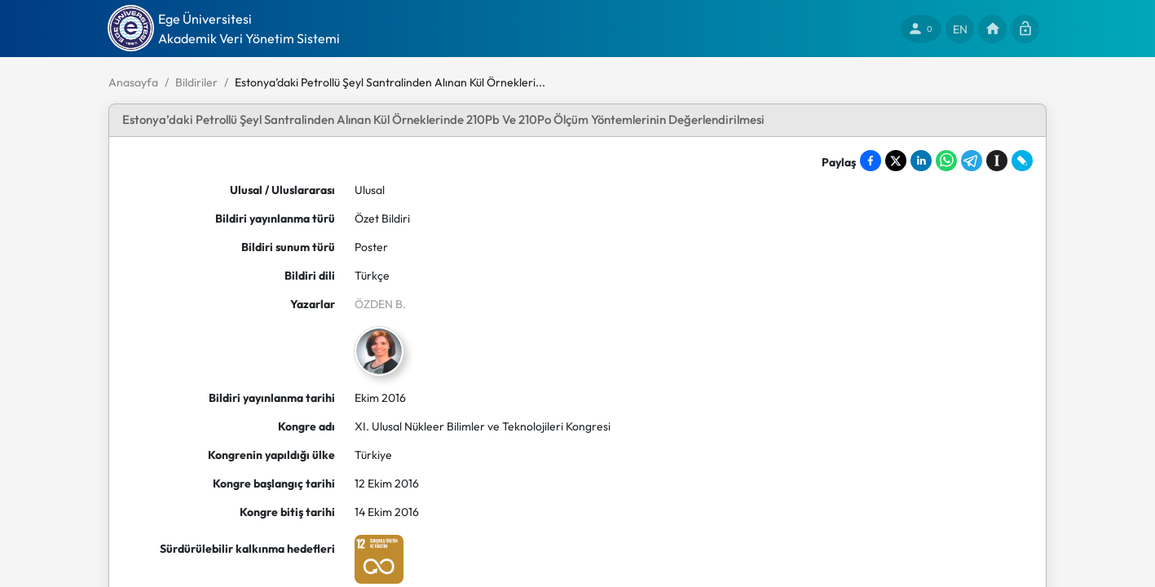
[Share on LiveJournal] (1022, 160)
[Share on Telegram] (971, 160)
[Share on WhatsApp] (946, 160)
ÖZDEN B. (380, 304)
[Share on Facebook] (870, 160)
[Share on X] (895, 160)
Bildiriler (196, 82)
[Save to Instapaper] (996, 160)
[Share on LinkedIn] (921, 160)
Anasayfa (133, 82)
